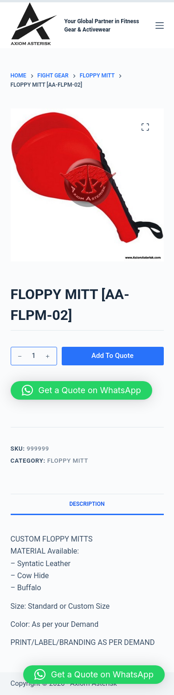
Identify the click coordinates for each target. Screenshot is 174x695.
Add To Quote (112, 355)
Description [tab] (86, 504)
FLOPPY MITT (67, 460)
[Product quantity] (34, 356)
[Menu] (159, 25)
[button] (81, 390)
